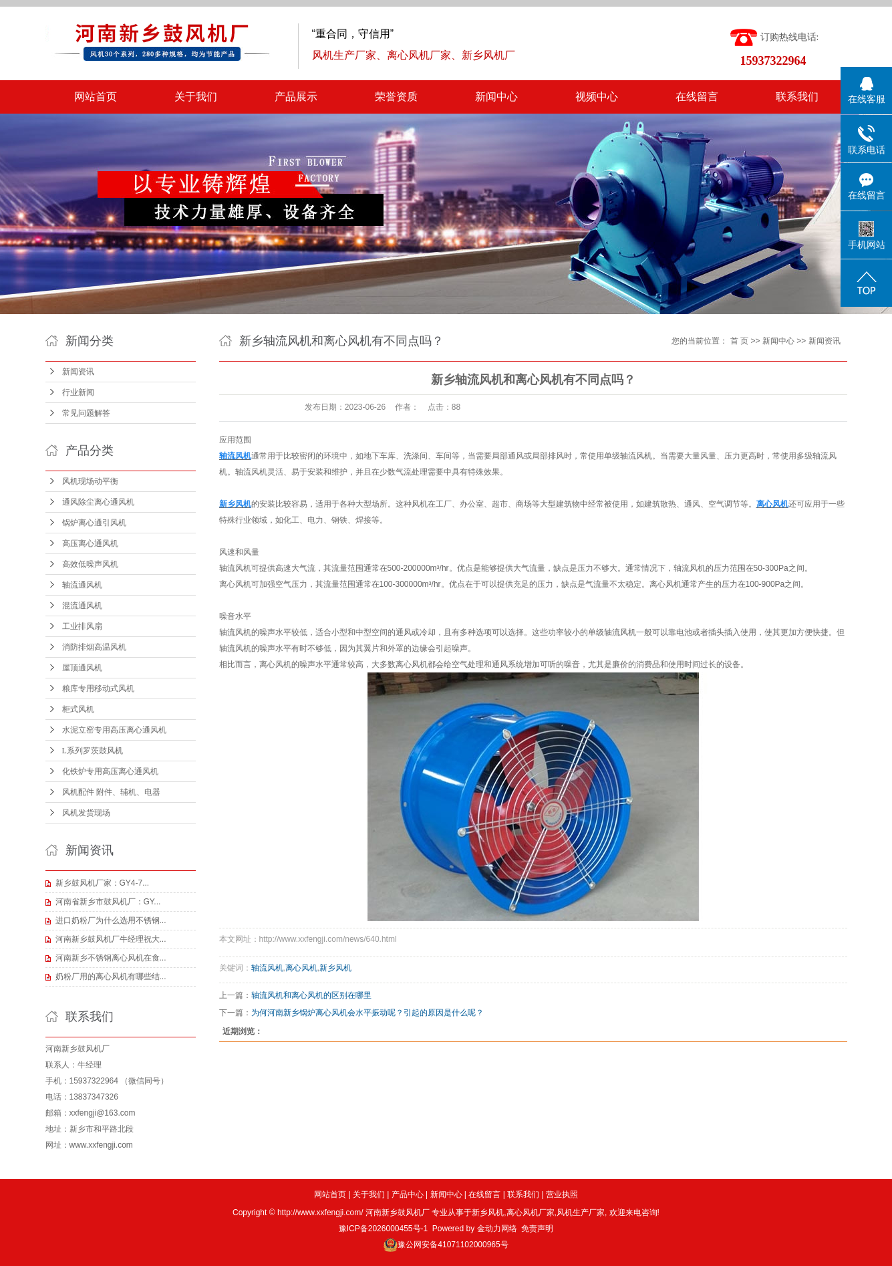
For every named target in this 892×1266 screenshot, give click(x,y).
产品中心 (408, 1194)
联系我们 (797, 96)
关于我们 (195, 96)
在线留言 (697, 96)
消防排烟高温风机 (94, 647)
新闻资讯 (78, 371)
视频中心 (596, 96)
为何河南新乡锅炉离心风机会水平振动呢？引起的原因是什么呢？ (367, 1012)
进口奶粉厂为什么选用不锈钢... (110, 920)
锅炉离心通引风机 (94, 522)
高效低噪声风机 (90, 564)
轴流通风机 (82, 585)
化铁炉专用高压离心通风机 (110, 771)
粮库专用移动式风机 (98, 688)
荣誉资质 (396, 96)
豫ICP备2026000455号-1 (383, 1228)
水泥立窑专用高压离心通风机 (114, 730)
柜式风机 (78, 709)
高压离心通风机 (90, 543)
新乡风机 (335, 968)
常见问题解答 (86, 413)
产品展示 (296, 96)
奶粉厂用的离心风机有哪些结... (110, 976)
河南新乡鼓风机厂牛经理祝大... (110, 939)
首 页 (739, 341)
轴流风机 (267, 968)
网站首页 (95, 96)
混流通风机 (82, 605)
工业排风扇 (82, 626)
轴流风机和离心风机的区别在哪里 (311, 995)
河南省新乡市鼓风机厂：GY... (108, 901)
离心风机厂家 (530, 1212)
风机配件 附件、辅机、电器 (111, 792)
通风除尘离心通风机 (98, 502)
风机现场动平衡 (90, 481)
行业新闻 (78, 392)
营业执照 (562, 1194)
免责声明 (537, 1228)
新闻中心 (496, 96)
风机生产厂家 (581, 1212)
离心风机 (275, 664)
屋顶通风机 (82, 667)
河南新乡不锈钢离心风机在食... (110, 958)
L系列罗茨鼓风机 (92, 750)
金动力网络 (497, 1228)
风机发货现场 (86, 812)
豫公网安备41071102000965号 (453, 1244)
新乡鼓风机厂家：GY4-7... (102, 883)
